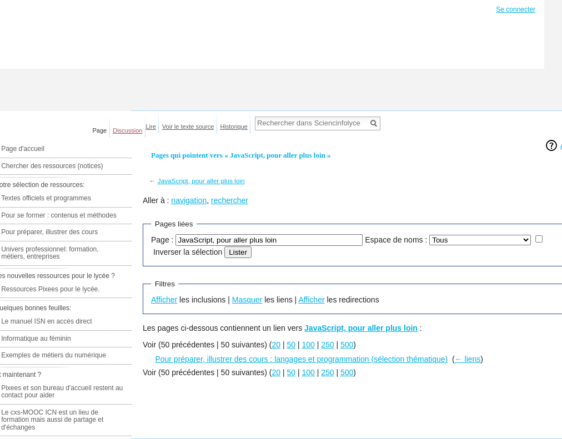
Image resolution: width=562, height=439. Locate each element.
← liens (468, 359)
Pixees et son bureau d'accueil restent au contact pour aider (62, 392)
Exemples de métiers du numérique (53, 355)
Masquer (247, 299)
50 (291, 344)
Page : (162, 239)
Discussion (127, 130)
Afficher (164, 299)
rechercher (229, 200)
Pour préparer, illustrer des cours (49, 232)
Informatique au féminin (36, 338)
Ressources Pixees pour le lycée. (50, 289)
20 (276, 344)
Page (100, 130)
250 (327, 344)
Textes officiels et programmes (46, 198)
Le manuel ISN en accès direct (46, 321)
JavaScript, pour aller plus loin (201, 180)
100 (308, 344)
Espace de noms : (396, 239)
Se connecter (515, 9)
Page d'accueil (22, 149)
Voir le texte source (188, 126)
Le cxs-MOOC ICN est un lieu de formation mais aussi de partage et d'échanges (52, 419)
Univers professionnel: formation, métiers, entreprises (49, 253)
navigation (189, 200)
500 (346, 344)
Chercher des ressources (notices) (52, 166)
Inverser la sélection (188, 252)
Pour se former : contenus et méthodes (58, 215)
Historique (234, 126)
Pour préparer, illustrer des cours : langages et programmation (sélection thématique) (301, 359)
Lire (151, 126)
